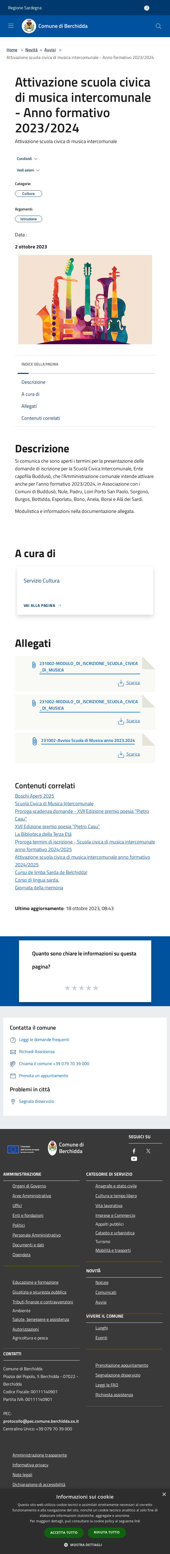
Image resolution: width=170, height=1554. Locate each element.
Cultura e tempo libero (116, 1195)
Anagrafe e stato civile (116, 1185)
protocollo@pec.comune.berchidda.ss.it (41, 1421)
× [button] (164, 1495)
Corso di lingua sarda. (37, 880)
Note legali (22, 1474)
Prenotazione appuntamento (121, 1365)
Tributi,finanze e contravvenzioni (43, 1302)
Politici (19, 1225)
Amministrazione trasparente (40, 1455)
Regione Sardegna (25, 7)
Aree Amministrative (32, 1195)
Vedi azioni (29, 170)
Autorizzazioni (26, 1329)
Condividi (28, 159)
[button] (85, 1544)
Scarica (128, 682)
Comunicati (105, 1292)
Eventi (101, 1337)
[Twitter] (148, 1151)
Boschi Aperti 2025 (34, 796)
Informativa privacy (30, 1464)
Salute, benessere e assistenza (41, 1319)
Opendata (21, 1254)
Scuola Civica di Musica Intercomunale (54, 803)
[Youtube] (134, 1159)
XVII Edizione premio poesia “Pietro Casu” (57, 826)
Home (12, 49)
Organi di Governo (29, 1185)
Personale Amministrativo (37, 1235)
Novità (31, 49)
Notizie (102, 1282)
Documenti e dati (28, 1244)
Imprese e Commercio (115, 1215)
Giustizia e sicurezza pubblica (39, 1292)
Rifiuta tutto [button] (107, 1532)
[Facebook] (134, 1151)
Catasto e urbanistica (115, 1232)
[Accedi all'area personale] (146, 8)
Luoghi (101, 1327)
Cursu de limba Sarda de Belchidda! (51, 872)
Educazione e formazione (35, 1282)
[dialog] (85, 1521)
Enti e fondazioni (28, 1215)
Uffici (17, 1205)
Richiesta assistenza (114, 1394)
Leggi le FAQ (106, 1384)
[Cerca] (158, 26)
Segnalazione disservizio (117, 1375)
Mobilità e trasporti (113, 1250)
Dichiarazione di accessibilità (39, 1484)
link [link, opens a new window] (137, 1521)
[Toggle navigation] (11, 25)
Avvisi (50, 49)
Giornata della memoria (39, 887)
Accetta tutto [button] (64, 1532)
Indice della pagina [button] (39, 364)
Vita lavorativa (108, 1205)
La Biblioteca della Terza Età (43, 834)
